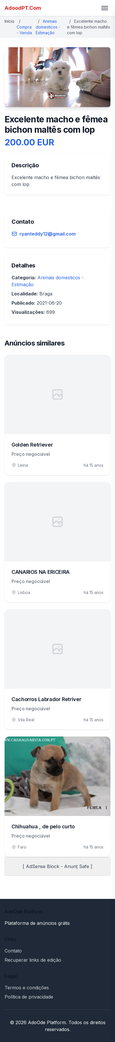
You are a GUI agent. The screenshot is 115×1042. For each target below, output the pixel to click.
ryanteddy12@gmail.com (48, 234)
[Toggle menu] (104, 8)
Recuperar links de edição (33, 960)
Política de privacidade (29, 997)
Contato (13, 951)
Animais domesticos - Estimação (48, 27)
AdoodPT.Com (23, 8)
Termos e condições (27, 987)
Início (9, 21)
